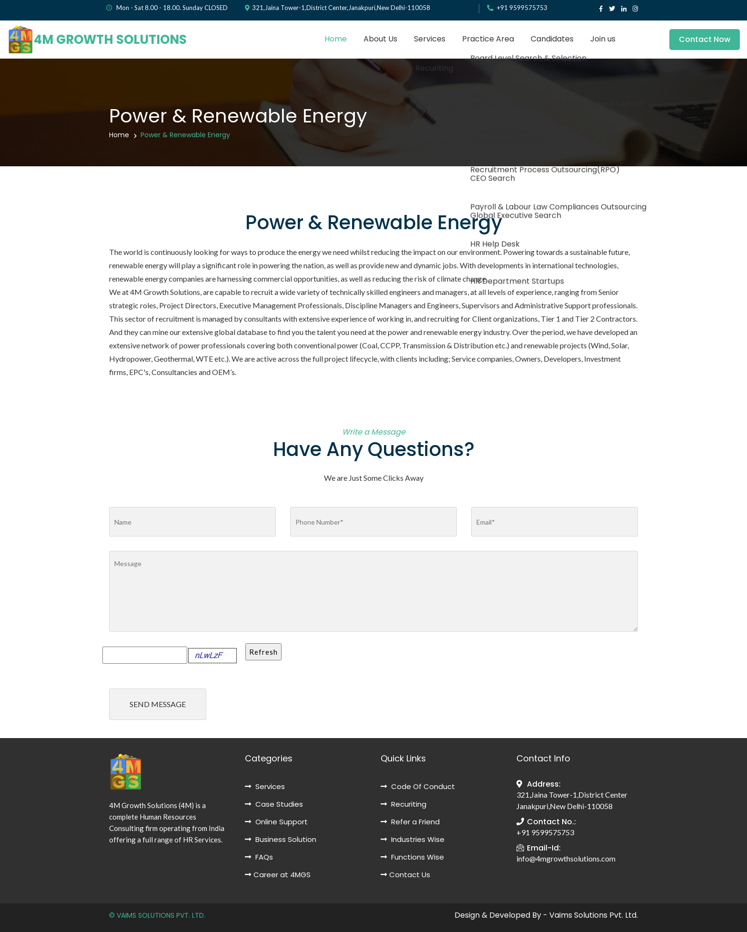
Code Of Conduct (418, 786)
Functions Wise (412, 857)
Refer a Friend (410, 822)
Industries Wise (412, 839)
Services (429, 38)
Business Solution (280, 839)
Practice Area (488, 38)
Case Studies (274, 804)
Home (335, 38)
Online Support (276, 822)
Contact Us (405, 875)
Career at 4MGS (278, 875)
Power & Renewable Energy (185, 135)
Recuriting (403, 804)
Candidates (552, 38)
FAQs (259, 857)
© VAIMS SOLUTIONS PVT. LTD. (157, 915)
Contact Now (704, 39)
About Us (380, 38)
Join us (603, 38)
